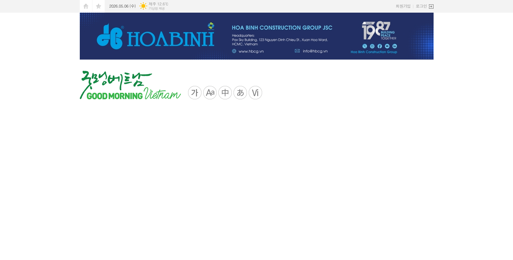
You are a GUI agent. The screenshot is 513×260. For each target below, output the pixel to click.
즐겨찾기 (98, 6)
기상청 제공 (157, 8)
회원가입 (403, 6)
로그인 (421, 6)
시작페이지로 (86, 6)
